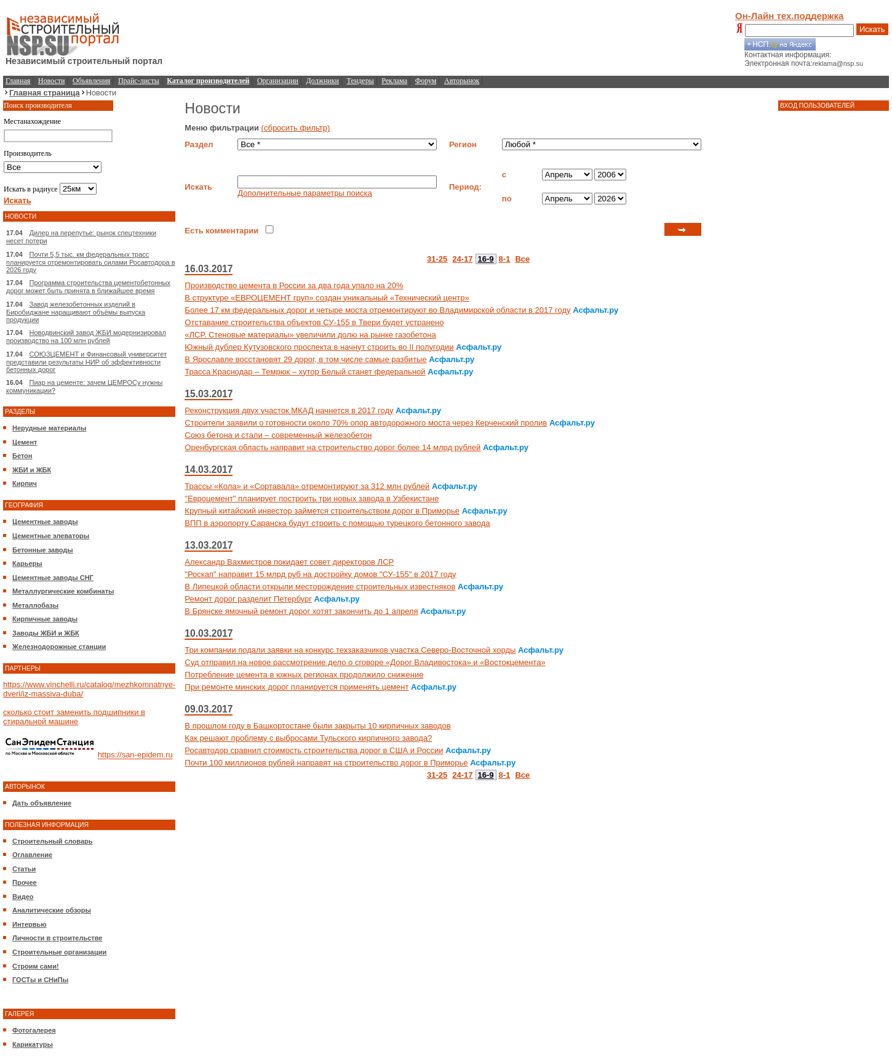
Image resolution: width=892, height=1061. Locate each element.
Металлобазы (35, 605)
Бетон (22, 455)
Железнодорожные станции (59, 646)
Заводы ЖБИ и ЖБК (45, 633)
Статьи (24, 869)
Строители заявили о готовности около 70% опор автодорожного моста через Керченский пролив (366, 422)
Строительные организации (59, 952)
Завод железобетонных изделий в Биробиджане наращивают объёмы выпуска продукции (75, 312)
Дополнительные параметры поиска (304, 193)
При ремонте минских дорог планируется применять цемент (296, 687)
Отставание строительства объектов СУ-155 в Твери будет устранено (314, 322)
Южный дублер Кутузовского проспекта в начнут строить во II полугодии (319, 347)
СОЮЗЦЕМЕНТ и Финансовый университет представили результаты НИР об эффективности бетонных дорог (86, 361)
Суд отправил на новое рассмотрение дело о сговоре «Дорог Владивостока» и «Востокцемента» (365, 662)
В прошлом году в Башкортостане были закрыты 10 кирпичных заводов (317, 725)
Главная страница (44, 92)
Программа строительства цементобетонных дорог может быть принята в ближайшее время (88, 286)
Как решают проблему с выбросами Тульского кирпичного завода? (308, 738)
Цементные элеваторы (50, 535)
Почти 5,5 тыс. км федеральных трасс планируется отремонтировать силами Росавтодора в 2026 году (90, 262)
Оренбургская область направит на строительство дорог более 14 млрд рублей (332, 447)
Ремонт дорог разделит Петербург (248, 598)
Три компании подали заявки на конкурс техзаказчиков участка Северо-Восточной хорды (350, 650)
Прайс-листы (138, 80)
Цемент (24, 442)
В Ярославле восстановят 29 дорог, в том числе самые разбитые (305, 359)
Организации (277, 80)
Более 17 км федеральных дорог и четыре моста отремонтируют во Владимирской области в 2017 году (377, 310)
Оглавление (32, 854)
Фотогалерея (34, 1030)
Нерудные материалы (49, 428)
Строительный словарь (52, 841)
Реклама (394, 80)
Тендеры (360, 80)
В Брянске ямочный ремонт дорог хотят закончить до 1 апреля (301, 611)
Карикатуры (32, 1044)
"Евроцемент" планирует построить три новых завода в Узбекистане (312, 498)
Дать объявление (41, 803)
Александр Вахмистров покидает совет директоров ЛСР (289, 562)
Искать (872, 29)
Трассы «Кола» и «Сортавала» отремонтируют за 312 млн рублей (307, 486)
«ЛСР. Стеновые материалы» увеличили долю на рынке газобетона (310, 334)
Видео (23, 896)
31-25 (437, 259)
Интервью (29, 924)
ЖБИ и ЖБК (31, 470)
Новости (51, 80)
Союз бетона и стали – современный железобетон (278, 435)
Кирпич (24, 483)
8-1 (505, 259)
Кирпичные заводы (45, 619)
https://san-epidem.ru (135, 755)
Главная (18, 80)
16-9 (486, 259)
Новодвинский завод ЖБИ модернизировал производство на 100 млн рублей (86, 336)
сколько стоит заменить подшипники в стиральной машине (74, 717)
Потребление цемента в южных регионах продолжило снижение (304, 674)
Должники (322, 80)
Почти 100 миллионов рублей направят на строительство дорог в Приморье (326, 762)
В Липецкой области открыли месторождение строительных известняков (320, 586)
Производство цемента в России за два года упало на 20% (294, 285)
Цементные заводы (45, 521)
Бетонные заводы (42, 550)
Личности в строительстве (57, 938)
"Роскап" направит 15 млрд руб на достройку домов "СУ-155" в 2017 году (320, 574)
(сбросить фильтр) (295, 127)
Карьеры (27, 563)
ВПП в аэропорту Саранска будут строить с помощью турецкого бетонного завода (337, 523)
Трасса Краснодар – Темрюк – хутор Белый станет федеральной (305, 371)
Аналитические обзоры (51, 910)
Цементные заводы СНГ (53, 577)
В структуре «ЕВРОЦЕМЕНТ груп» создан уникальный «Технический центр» (327, 297)
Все (522, 259)
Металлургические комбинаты (63, 591)
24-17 (462, 259)
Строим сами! (35, 966)
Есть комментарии (221, 230)
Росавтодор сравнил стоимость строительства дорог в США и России (314, 750)
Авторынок (461, 80)
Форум (426, 80)
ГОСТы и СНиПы (40, 979)
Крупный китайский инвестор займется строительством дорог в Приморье (322, 510)
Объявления (91, 80)
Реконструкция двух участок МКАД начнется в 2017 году (289, 410)
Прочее (24, 882)
